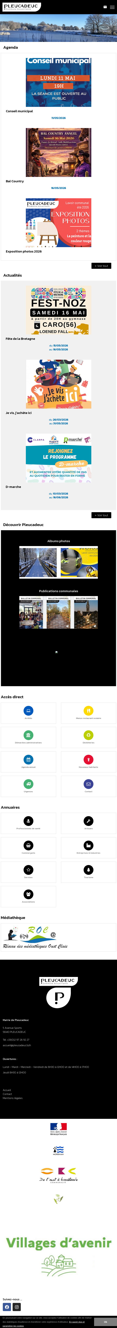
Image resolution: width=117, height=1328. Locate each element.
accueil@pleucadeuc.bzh (17, 1045)
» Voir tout (101, 266)
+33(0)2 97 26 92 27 (18, 1040)
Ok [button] (105, 1322)
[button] (25, 1326)
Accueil (7, 1090)
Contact (7, 1094)
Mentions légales (13, 1098)
